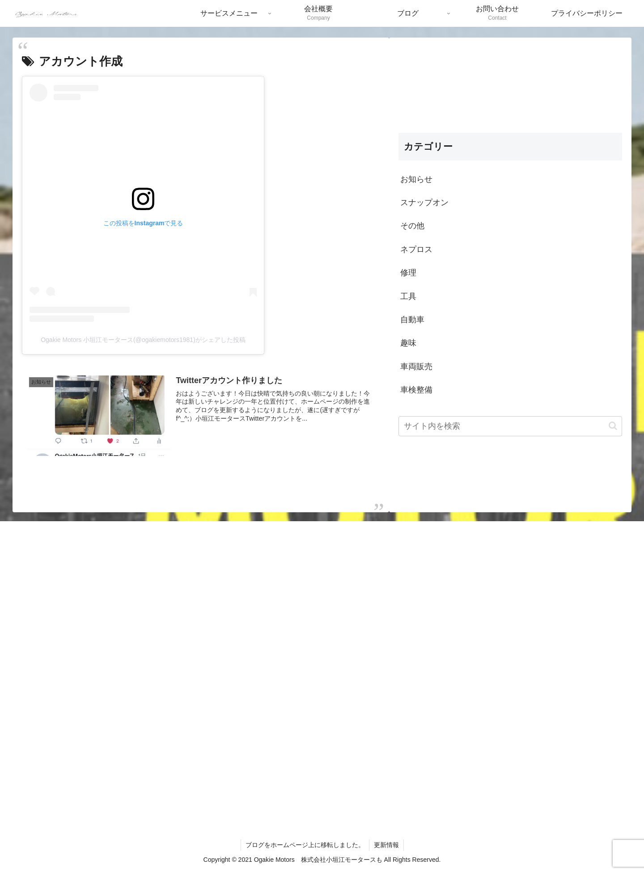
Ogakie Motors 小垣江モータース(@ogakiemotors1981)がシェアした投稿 (143, 339)
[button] (613, 426)
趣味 (408, 342)
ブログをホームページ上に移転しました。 (305, 844)
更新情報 (386, 844)
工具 (408, 296)
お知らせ (416, 179)
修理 (408, 272)
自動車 (412, 319)
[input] (510, 426)
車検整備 (416, 389)
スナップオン (424, 202)
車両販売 (416, 366)
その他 (412, 225)
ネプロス (416, 249)
